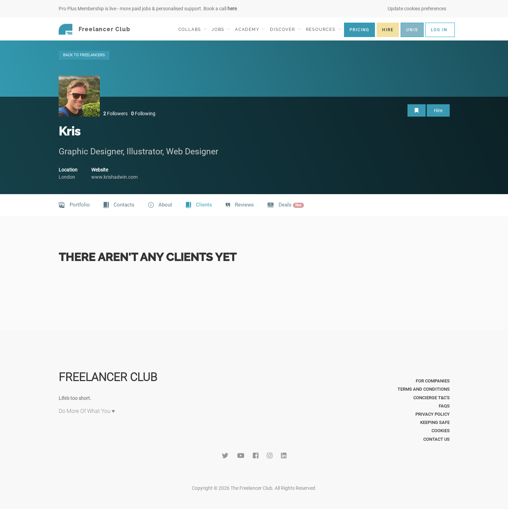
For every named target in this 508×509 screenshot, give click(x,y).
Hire (438, 110)
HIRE (387, 29)
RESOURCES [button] (323, 29)
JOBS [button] (221, 29)
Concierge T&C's (431, 397)
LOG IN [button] (439, 29)
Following (143, 113)
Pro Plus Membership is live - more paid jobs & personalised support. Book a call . (148, 8)
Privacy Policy (432, 414)
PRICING (360, 29)
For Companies (433, 380)
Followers (115, 113)
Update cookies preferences (417, 8)
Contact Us (436, 439)
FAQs (444, 406)
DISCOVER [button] (285, 29)
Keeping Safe (435, 422)
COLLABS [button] (192, 29)
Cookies (441, 430)
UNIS (412, 29)
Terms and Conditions (424, 389)
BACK (84, 55)
